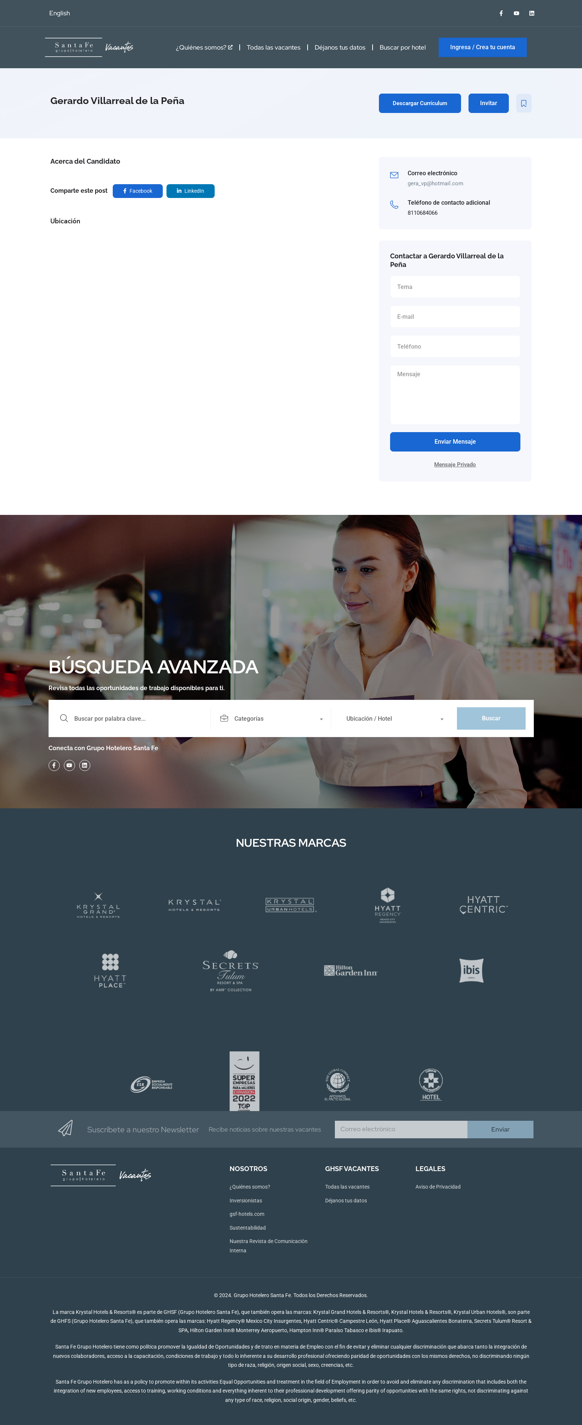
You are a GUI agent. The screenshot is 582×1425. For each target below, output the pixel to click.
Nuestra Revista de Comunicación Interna (269, 1245)
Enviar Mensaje (455, 441)
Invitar (488, 103)
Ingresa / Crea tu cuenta (482, 47)
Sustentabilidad (248, 1228)
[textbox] (270, 719)
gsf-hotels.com (247, 1214)
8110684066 (423, 213)
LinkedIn (190, 191)
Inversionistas (246, 1201)
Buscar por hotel (403, 47)
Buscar (491, 718)
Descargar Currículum (420, 103)
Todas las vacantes (274, 47)
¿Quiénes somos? (204, 47)
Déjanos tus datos (340, 47)
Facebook (137, 191)
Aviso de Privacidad (438, 1187)
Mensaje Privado (455, 464)
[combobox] (275, 718)
